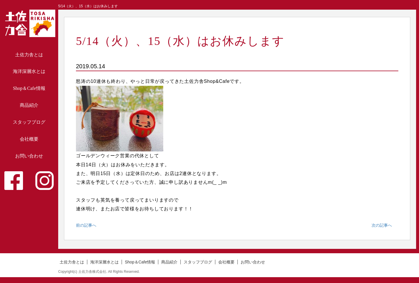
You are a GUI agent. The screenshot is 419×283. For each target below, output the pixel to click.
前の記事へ (86, 225)
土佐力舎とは (29, 54)
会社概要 (29, 139)
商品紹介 (29, 105)
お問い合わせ (29, 155)
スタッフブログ (29, 122)
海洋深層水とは (29, 71)
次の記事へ (382, 225)
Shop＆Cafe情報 (29, 88)
